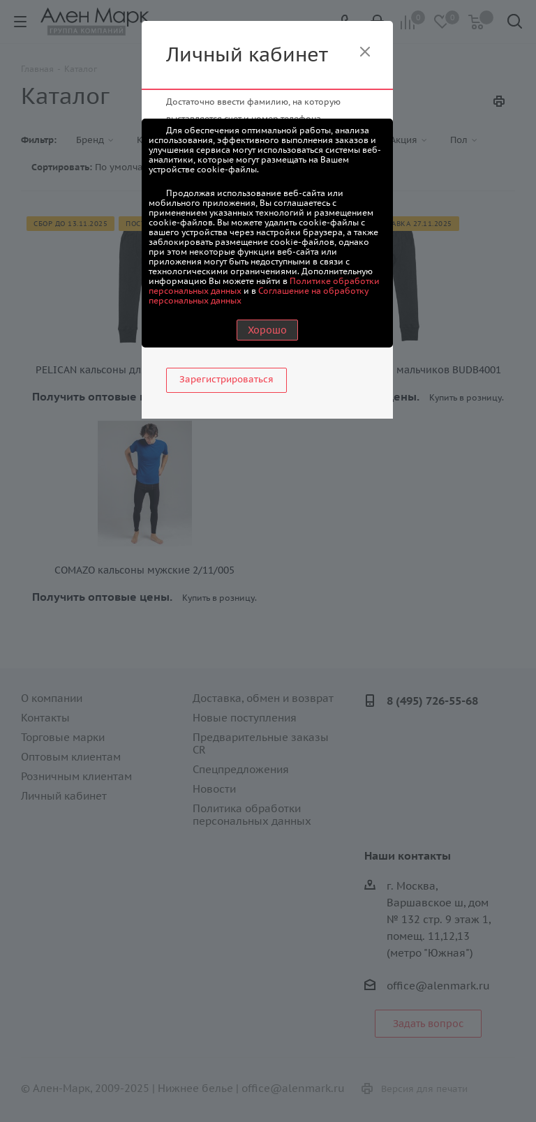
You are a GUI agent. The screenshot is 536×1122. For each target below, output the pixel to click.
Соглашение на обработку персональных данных (258, 295)
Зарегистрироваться (226, 379)
